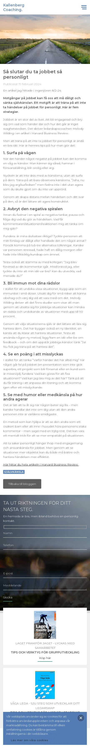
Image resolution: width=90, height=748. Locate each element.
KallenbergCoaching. (13, 7)
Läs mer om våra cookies (29, 740)
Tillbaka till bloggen (22, 484)
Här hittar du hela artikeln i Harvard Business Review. (41, 464)
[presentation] (34, 561)
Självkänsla (14, 471)
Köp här (45, 658)
